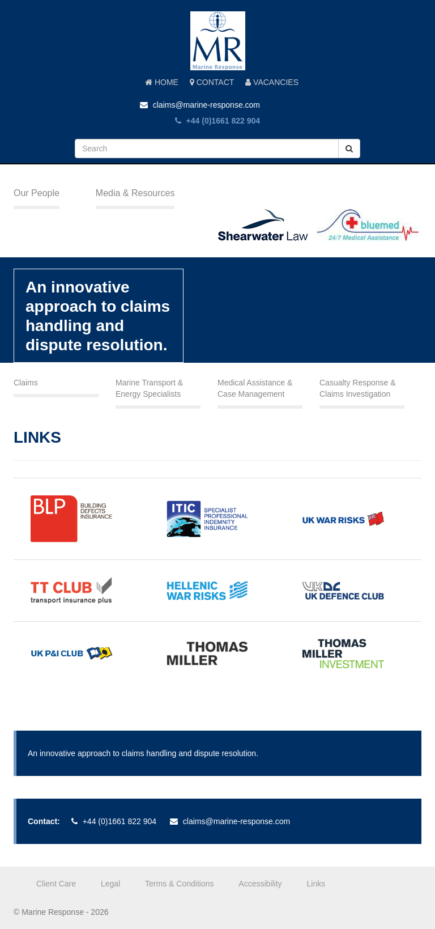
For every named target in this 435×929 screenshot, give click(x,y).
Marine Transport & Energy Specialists (149, 388)
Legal (110, 883)
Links (316, 883)
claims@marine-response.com (200, 104)
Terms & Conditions (179, 883)
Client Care (56, 883)
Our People (36, 193)
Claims (26, 382)
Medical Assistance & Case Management (255, 388)
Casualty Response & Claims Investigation (357, 388)
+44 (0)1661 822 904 (217, 120)
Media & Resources (135, 193)
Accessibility (260, 883)
